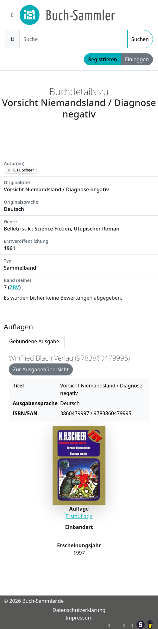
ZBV (14, 287)
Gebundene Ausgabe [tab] (34, 341)
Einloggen (137, 59)
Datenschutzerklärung (79, 610)
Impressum (79, 617)
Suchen (140, 39)
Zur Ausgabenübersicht (41, 369)
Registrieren (102, 59)
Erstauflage (79, 516)
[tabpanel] (79, 461)
